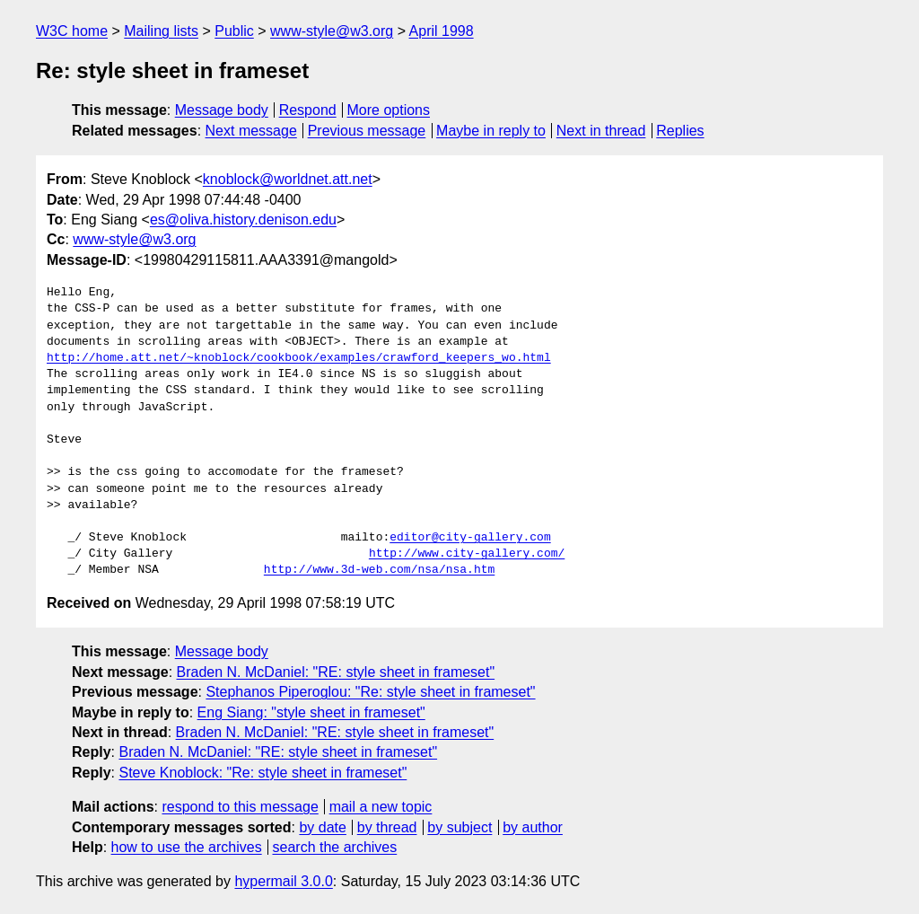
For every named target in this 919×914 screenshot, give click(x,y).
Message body (221, 110)
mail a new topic (381, 806)
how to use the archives (186, 847)
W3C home (72, 31)
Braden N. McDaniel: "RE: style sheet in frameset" (336, 672)
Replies (680, 130)
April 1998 (441, 31)
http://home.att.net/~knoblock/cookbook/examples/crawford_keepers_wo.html (299, 358)
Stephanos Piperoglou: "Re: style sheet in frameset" (370, 691)
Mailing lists (161, 31)
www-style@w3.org (331, 31)
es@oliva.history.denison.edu (243, 219)
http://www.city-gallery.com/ (467, 554)
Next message (251, 130)
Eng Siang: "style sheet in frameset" (311, 712)
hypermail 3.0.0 (283, 881)
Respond (308, 110)
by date (322, 827)
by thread (387, 827)
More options (389, 110)
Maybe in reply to (491, 130)
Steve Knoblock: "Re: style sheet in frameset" (262, 772)
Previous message (367, 130)
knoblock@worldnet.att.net (287, 179)
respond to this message (240, 806)
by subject (459, 827)
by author (533, 827)
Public (234, 31)
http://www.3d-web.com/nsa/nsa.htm (379, 570)
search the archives (335, 847)
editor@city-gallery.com (469, 538)
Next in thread (601, 130)
